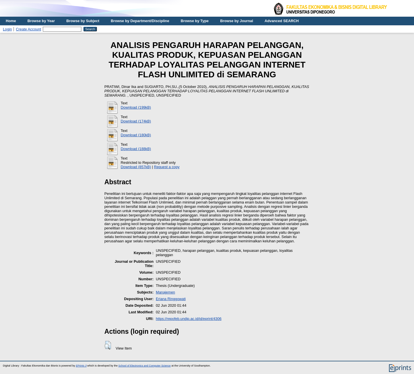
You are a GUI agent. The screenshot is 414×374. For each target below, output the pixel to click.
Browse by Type (195, 21)
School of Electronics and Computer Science (144, 365)
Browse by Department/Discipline (140, 21)
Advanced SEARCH (281, 21)
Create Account (28, 29)
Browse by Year (41, 21)
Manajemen (165, 292)
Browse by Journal (236, 21)
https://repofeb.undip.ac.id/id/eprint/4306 (188, 319)
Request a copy (167, 167)
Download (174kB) (136, 121)
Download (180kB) (136, 135)
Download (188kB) (136, 149)
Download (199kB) (136, 107)
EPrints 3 (81, 365)
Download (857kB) (136, 167)
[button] (107, 345)
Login (7, 29)
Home (11, 21)
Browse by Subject (82, 21)
